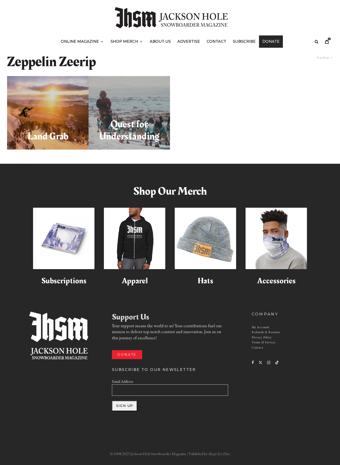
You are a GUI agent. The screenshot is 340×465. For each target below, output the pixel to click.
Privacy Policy (262, 337)
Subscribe (244, 41)
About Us (160, 41)
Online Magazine (80, 41)
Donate (271, 41)
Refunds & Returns (266, 332)
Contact (216, 41)
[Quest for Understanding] (129, 113)
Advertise (188, 41)
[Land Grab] (48, 113)
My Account (260, 327)
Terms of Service (264, 342)
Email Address (122, 381)
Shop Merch (124, 41)
